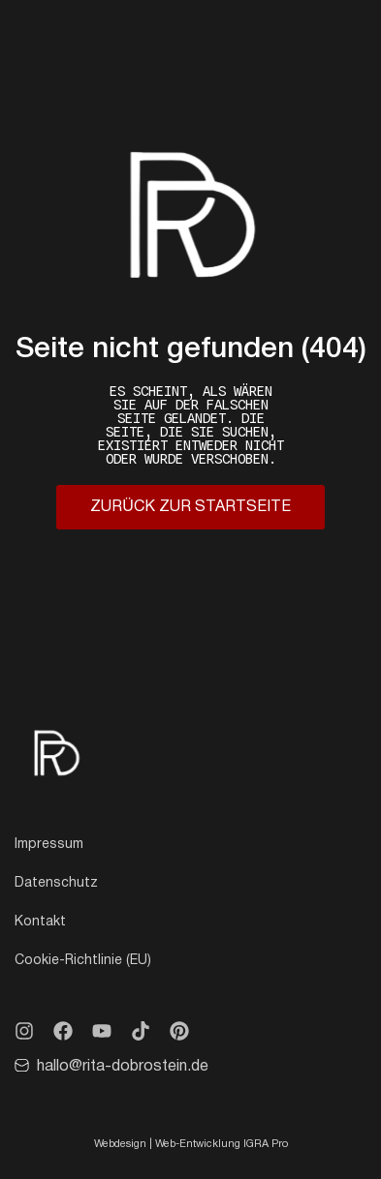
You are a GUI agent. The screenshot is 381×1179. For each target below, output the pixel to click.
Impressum (49, 844)
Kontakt (40, 922)
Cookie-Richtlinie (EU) (83, 960)
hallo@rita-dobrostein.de (122, 1066)
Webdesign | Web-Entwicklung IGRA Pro (191, 1144)
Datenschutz (56, 883)
